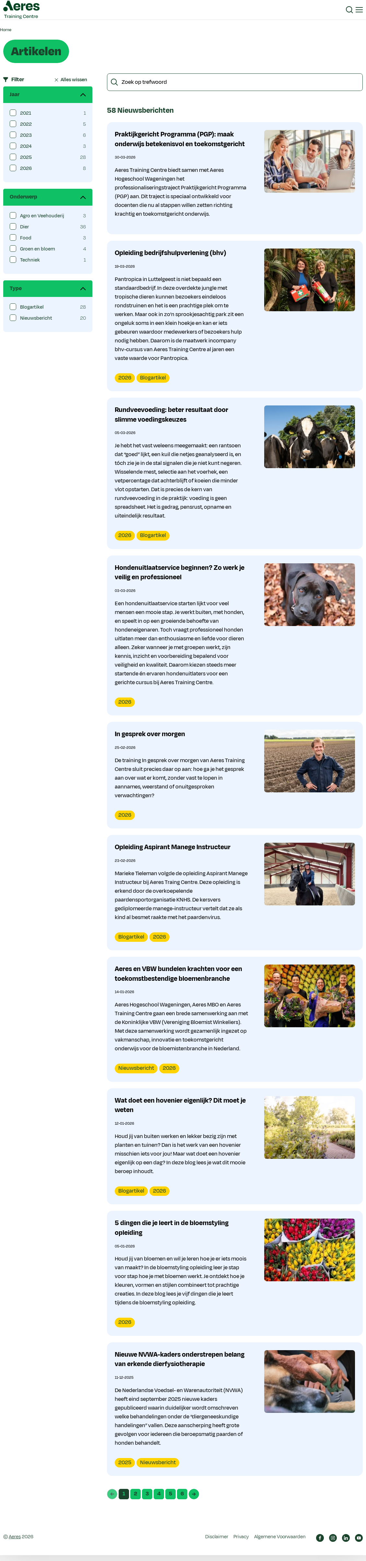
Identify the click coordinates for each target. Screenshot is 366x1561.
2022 (26, 124)
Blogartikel (32, 307)
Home (5, 30)
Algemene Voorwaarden (280, 1542)
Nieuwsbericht (36, 318)
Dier (24, 227)
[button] (349, 9)
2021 (25, 113)
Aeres (15, 1542)
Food (25, 238)
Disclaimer (216, 1542)
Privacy (241, 1542)
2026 (26, 168)
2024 (25, 146)
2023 (26, 135)
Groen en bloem (37, 249)
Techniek (30, 260)
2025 (26, 157)
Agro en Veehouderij (42, 215)
